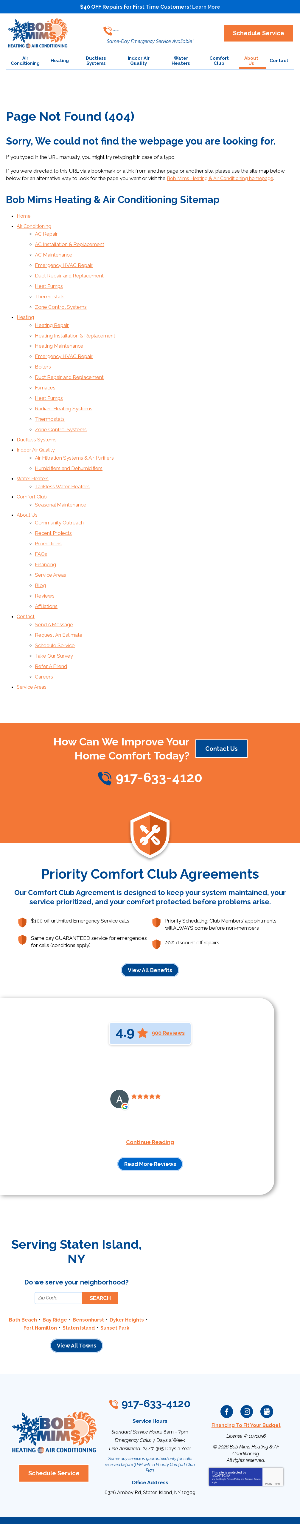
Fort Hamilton (77, 1291)
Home (24, 215)
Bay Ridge (75, 1283)
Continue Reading (150, 1106)
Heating (26, 309)
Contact (26, 586)
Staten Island (116, 1291)
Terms (277, 1453)
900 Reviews (168, 996)
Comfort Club (32, 475)
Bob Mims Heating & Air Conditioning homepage (222, 178)
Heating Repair (52, 316)
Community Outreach (59, 499)
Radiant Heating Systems (63, 393)
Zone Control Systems (61, 300)
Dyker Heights (37, 1291)
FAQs (41, 528)
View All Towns (76, 1316)
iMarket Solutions (117, 1511)
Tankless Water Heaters (62, 466)
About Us (27, 492)
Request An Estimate (59, 603)
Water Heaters (34, 458)
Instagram (246, 1382)
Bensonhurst (109, 1283)
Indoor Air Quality (36, 432)
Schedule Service (55, 612)
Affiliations (46, 576)
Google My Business (266, 1382)
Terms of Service (253, 1448)
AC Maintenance (53, 251)
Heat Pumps (49, 280)
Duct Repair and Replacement (69, 271)
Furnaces (45, 374)
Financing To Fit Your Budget (246, 1395)
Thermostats (50, 290)
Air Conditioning (34, 225)
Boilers (43, 355)
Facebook (226, 1382)
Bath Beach (42, 1283)
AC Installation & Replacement (69, 242)
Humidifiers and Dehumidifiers (68, 449)
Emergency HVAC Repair (64, 261)
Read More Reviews (150, 1127)
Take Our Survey (54, 622)
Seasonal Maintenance (60, 482)
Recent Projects (53, 509)
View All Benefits (150, 933)
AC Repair (46, 232)
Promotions (48, 518)
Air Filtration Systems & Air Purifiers (74, 439)
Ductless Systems (37, 422)
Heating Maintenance (59, 335)
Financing (45, 538)
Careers (44, 641)
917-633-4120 (147, 28)
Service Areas (50, 547)
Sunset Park (76, 1299)
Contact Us (221, 712)
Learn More (206, 7)
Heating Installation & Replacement (75, 326)
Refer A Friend (51, 631)
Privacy (268, 1453)
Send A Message (54, 593)
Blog (40, 557)
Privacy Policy (233, 1448)
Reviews (45, 567)
